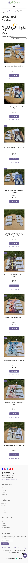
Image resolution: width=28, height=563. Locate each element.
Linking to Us (4, 510)
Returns (3, 492)
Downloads (4, 525)
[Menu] (14, 6)
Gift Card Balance (5, 527)
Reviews (3, 507)
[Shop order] (19, 38)
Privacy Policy (22, 548)
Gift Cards (3, 512)
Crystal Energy (12, 10)
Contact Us (4, 494)
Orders (3, 523)
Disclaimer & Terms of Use (9, 548)
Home (3, 10)
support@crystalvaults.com (9, 479)
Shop (7, 10)
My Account (4, 521)
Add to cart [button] (14, 75)
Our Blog (3, 505)
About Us (3, 503)
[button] (14, 79)
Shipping (3, 490)
